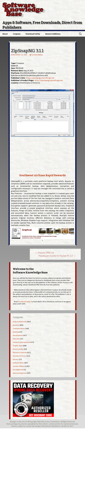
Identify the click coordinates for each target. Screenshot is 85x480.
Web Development (19, 373)
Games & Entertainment (21, 342)
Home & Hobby (18, 349)
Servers (16, 359)
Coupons (16, 34)
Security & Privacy (19, 356)
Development (18, 335)
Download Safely (33, 34)
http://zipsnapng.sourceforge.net (40, 78)
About (5, 34)
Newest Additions (52, 34)
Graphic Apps (18, 346)
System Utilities (37, 55)
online (20, 426)
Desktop (16, 332)
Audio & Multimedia (20, 322)
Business (16, 325)
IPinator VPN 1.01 (44, 252)
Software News (18, 363)
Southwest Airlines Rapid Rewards (42, 175)
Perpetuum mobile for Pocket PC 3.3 (57, 255)
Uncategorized (18, 370)
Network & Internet (20, 352)
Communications (19, 328)
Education (16, 339)
